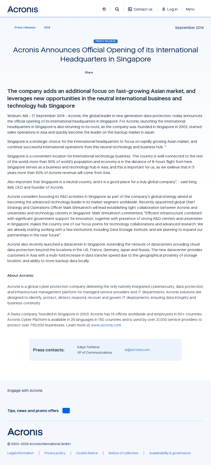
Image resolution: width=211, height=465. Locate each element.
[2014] (47, 27)
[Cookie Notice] (87, 453)
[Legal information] (20, 453)
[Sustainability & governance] (170, 453)
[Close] (193, 9)
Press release (106, 41)
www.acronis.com (106, 325)
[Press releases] (22, 27)
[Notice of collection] (123, 453)
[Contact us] (140, 11)
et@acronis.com (137, 349)
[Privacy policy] (55, 453)
